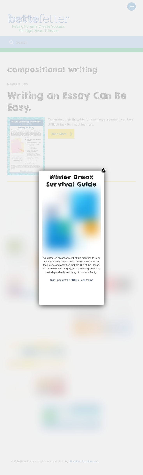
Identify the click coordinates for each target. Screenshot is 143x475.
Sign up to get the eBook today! (71, 299)
